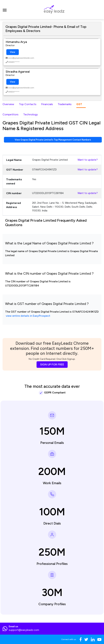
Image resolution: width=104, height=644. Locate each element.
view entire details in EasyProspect (28, 315)
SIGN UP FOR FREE (52, 364)
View (12, 52)
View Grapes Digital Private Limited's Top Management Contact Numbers (53, 139)
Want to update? (88, 159)
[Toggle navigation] (5, 10)
